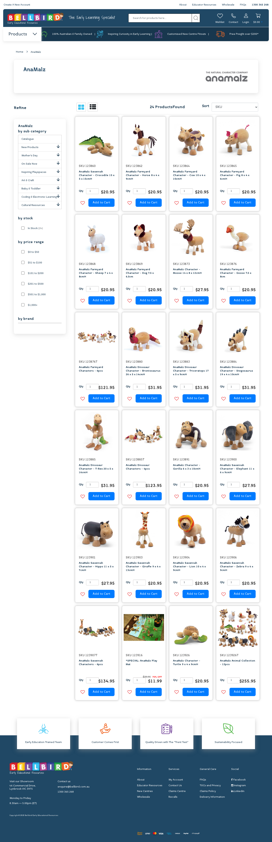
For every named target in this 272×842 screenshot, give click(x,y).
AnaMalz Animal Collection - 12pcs (237, 663)
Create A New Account (17, 5)
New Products (41, 147)
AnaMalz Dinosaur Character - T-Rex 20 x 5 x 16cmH (96, 469)
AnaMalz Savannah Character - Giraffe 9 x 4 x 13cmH (143, 567)
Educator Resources (203, 5)
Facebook (238, 779)
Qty (81, 191)
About (181, 5)
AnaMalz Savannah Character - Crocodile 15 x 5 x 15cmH (96, 175)
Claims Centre (177, 791)
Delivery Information (212, 797)
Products (22, 34)
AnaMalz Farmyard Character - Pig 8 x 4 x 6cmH (234, 175)
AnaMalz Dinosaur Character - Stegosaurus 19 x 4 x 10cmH (236, 371)
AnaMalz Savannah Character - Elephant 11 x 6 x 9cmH (237, 469)
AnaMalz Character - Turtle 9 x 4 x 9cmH (186, 663)
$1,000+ (32, 305)
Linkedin (237, 791)
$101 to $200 (36, 273)
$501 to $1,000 (37, 295)
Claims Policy (208, 791)
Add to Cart (101, 202)
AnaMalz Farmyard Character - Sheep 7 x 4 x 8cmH (96, 273)
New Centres (145, 791)
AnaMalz (36, 52)
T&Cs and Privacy (210, 785)
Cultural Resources (41, 204)
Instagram (238, 785)
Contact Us (175, 785)
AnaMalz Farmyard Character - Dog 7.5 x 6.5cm (140, 273)
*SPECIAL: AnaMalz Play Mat (141, 663)
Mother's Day (41, 155)
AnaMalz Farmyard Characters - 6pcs (91, 369)
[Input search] (160, 18)
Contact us (64, 781)
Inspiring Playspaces (41, 171)
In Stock (35, 228)
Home (19, 52)
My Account (176, 780)
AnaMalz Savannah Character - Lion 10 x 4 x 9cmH (189, 567)
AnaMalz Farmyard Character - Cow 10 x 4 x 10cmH (189, 175)
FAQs (243, 5)
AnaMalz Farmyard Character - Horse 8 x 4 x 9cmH (142, 175)
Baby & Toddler (41, 188)
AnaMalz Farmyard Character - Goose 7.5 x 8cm (235, 273)
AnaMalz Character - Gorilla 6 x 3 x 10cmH (186, 467)
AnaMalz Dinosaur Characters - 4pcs (138, 467)
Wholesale (227, 5)
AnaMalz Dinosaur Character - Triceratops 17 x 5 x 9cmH (191, 371)
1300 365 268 (260, 5)
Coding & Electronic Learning (41, 196)
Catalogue (27, 139)
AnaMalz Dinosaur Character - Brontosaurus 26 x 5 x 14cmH (143, 371)
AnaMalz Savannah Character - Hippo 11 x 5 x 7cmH (96, 567)
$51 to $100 (35, 263)
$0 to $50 (33, 252)
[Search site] (196, 18)
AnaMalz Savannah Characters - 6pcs (91, 663)
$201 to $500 (36, 284)
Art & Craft (41, 180)
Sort (205, 106)
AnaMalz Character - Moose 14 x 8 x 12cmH (187, 272)
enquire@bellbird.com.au (73, 787)
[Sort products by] (235, 107)
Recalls (173, 797)
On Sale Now (41, 163)
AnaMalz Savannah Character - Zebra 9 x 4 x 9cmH (236, 567)
